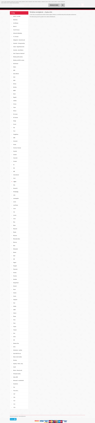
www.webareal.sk (22, 416)
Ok (62, 5)
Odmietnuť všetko (54, 5)
